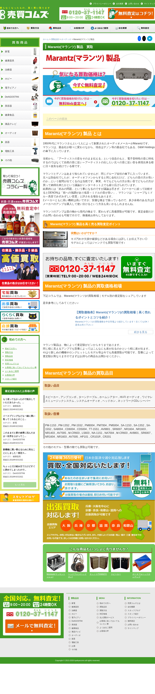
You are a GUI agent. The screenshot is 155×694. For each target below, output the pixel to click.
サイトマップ (149, 4)
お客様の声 (77, 28)
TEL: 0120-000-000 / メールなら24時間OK (31, 626)
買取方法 (33, 28)
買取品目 (55, 28)
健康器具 (22, 60)
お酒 (73, 646)
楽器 (22, 142)
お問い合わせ (133, 4)
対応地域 (9, 360)
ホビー (22, 78)
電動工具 (22, 151)
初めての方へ (11, 28)
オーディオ (66, 39)
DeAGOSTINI (22, 97)
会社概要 (119, 4)
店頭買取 (20, 327)
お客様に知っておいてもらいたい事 (21, 367)
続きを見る (140, 332)
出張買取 (20, 305)
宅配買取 (20, 294)
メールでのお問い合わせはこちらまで (136, 267)
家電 (22, 51)
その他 (22, 160)
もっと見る (20, 485)
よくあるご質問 (99, 28)
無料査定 (144, 28)
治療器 (22, 69)
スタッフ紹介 (11, 379)
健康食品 (22, 115)
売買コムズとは (12, 364)
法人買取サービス (107, 617)
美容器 (22, 106)
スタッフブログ (20, 497)
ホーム (46, 39)
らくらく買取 (20, 316)
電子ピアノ (22, 88)
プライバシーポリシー (102, 4)
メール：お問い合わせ (131, 13)
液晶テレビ (22, 124)
